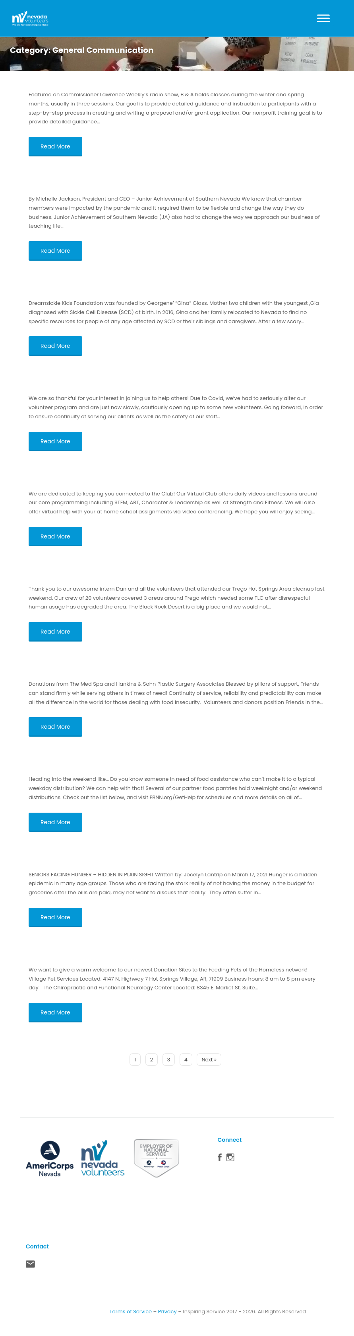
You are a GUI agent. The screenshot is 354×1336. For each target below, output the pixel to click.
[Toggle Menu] (323, 18)
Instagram (230, 1159)
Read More (55, 146)
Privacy (167, 1311)
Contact (30, 1266)
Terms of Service (130, 1311)
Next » (209, 1059)
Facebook (220, 1159)
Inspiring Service (204, 1311)
